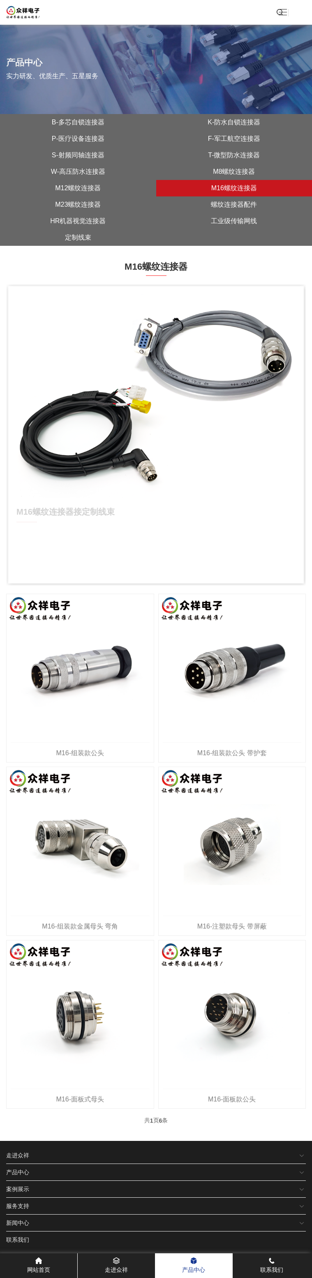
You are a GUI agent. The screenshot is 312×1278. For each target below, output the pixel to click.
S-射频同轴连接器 (78, 155)
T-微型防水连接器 (234, 155)
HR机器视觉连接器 (78, 221)
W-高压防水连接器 (78, 172)
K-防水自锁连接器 (234, 122)
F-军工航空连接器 (234, 139)
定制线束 (78, 238)
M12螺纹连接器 (78, 188)
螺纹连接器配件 (234, 205)
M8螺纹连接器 (234, 172)
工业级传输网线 (234, 221)
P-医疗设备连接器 (78, 139)
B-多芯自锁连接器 (78, 122)
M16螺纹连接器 (234, 188)
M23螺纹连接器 (78, 205)
